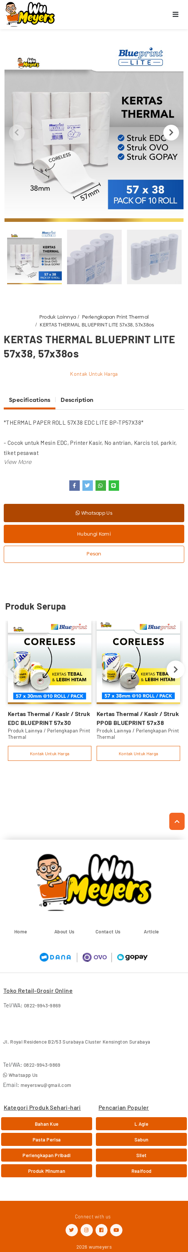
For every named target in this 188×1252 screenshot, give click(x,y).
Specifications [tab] (29, 400)
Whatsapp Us (94, 512)
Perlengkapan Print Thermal (115, 316)
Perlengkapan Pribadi (46, 1155)
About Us (64, 932)
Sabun (141, 1140)
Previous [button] (17, 132)
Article (151, 932)
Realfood (141, 1171)
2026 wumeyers (94, 1247)
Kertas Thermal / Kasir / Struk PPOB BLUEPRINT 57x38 (138, 718)
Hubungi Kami (94, 533)
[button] (17, 462)
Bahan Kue (47, 1124)
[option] (94, 132)
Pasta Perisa (47, 1140)
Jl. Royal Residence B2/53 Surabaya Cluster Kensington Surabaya (76, 1042)
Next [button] (171, 132)
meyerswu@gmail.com (46, 1085)
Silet (141, 1155)
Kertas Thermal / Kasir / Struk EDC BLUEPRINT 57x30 (49, 718)
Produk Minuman (47, 1171)
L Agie (141, 1124)
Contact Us (107, 932)
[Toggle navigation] (176, 15)
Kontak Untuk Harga (94, 374)
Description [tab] (77, 400)
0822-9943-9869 (42, 1005)
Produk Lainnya (57, 316)
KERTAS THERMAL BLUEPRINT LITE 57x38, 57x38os (97, 324)
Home (20, 932)
